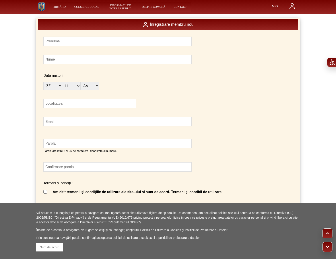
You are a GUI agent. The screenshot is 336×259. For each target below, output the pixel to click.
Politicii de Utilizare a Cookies (160, 230)
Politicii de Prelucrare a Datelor (206, 230)
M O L (276, 6)
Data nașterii (53, 75)
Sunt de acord (49, 247)
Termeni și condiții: (58, 183)
